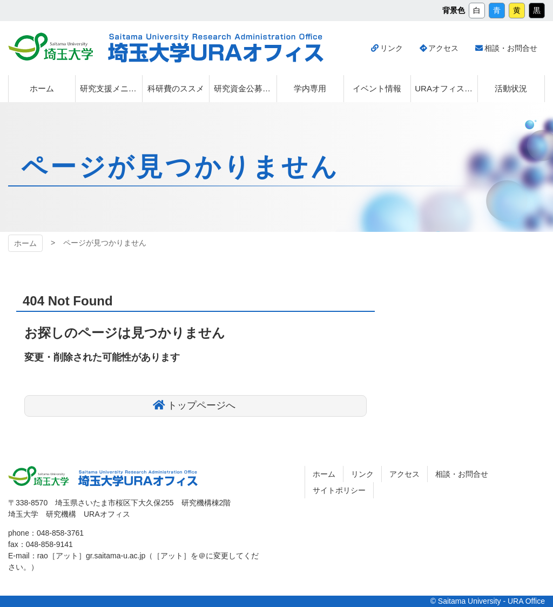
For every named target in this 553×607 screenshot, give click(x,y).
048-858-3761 (60, 533)
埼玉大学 (38, 476)
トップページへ (201, 405)
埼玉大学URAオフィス (138, 478)
